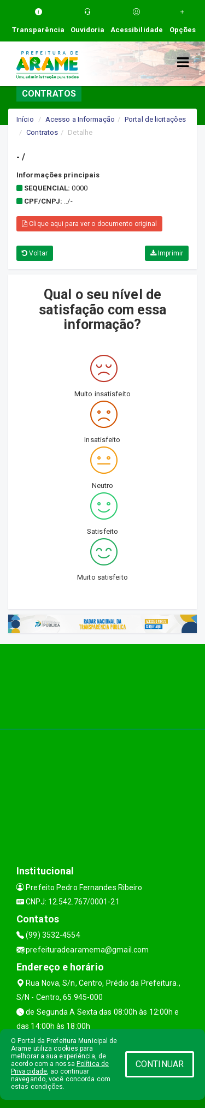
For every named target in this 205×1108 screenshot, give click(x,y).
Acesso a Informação (80, 119)
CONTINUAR (160, 1064)
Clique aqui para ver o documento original (89, 224)
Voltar (35, 253)
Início (25, 119)
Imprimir (166, 253)
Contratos (42, 132)
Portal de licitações (155, 119)
